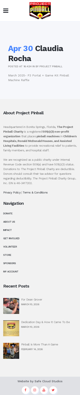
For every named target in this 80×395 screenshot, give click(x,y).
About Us (9, 221)
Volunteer (10, 246)
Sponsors (9, 263)
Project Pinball (51, 66)
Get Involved (11, 238)
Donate (7, 213)
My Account (10, 271)
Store (7, 254)
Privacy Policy (11, 192)
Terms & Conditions (35, 192)
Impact (7, 230)
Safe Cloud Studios (49, 381)
